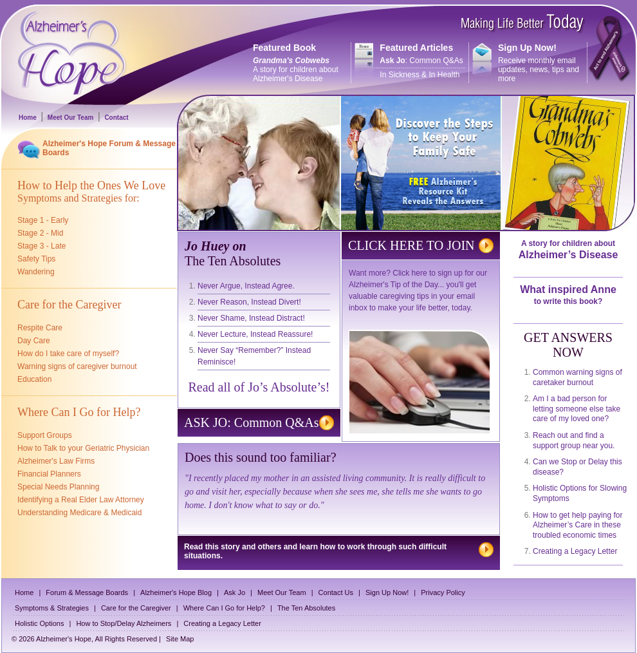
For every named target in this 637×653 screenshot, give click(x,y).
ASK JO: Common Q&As (251, 422)
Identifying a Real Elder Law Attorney (80, 499)
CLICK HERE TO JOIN (411, 245)
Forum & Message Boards (87, 592)
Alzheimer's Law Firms (56, 461)
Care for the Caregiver (136, 608)
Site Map (180, 639)
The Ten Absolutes (306, 608)
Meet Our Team (71, 117)
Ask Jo (234, 592)
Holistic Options (39, 623)
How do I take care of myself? (68, 353)
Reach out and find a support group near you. (573, 440)
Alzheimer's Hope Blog (176, 592)
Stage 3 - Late (41, 246)
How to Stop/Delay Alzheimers (123, 623)
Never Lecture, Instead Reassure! (255, 334)
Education (34, 379)
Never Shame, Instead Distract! (251, 318)
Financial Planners (49, 473)
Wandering (36, 271)
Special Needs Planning (58, 486)
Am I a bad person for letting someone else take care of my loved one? (576, 408)
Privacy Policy (443, 592)
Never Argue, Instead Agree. (246, 285)
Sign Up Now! (387, 592)
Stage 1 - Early (42, 220)
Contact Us (335, 592)
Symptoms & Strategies (52, 608)
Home (28, 117)
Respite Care (39, 327)
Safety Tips (36, 258)
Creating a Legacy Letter (575, 551)
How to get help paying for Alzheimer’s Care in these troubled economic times (577, 525)
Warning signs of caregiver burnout (77, 366)
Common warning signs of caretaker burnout (577, 377)
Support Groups (44, 435)
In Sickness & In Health (419, 74)
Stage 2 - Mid (40, 233)
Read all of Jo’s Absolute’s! (259, 387)
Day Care (33, 340)
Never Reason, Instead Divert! (249, 302)
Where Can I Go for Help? (224, 608)
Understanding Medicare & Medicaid (79, 512)
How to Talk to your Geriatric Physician (83, 448)
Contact (116, 117)
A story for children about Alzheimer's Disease (295, 69)
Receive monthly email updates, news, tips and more (528, 63)
